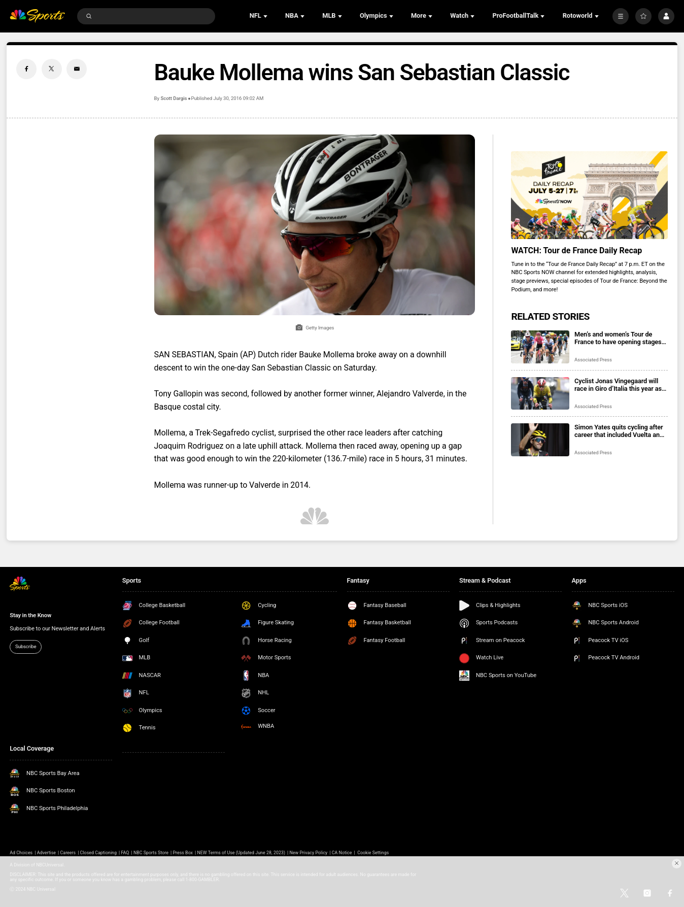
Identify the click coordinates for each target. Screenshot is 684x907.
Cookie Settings (373, 852)
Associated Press (593, 359)
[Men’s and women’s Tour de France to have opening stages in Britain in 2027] (540, 346)
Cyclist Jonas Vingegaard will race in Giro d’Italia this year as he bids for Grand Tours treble (618, 384)
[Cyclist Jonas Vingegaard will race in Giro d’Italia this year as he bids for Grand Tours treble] (540, 393)
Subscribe (26, 646)
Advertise (46, 852)
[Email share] (76, 69)
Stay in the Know (30, 615)
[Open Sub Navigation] (266, 16)
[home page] (37, 15)
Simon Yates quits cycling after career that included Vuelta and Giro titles (618, 431)
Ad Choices (21, 852)
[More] (620, 16)
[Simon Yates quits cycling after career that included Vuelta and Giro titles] (540, 439)
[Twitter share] (52, 69)
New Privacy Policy (308, 852)
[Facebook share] (26, 69)
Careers (68, 852)
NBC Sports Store (150, 852)
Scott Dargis (173, 98)
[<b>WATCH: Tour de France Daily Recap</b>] (589, 195)
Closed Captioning (98, 852)
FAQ (125, 852)
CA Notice (342, 852)
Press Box (183, 852)
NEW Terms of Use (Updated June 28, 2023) (241, 852)
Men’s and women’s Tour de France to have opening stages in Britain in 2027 (618, 338)
